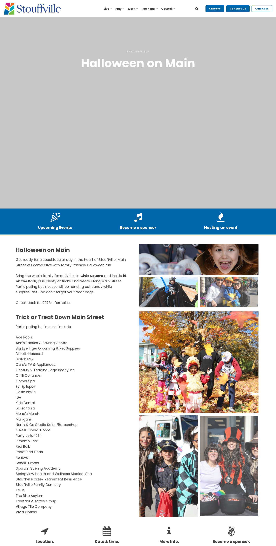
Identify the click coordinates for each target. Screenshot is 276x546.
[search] (197, 8)
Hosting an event (221, 227)
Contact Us (238, 8)
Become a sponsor (138, 227)
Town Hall (149, 9)
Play (119, 9)
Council (168, 9)
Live (108, 9)
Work (132, 9)
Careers (215, 8)
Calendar (262, 8)
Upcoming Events (55, 227)
